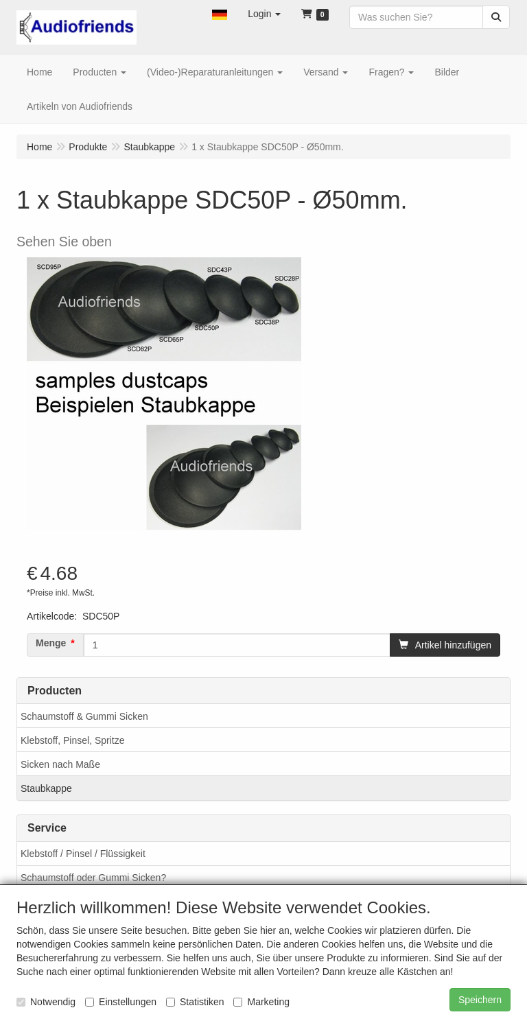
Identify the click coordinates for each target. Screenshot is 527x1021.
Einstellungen (120, 1001)
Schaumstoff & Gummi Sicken (84, 716)
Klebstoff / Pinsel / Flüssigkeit (83, 853)
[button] (219, 13)
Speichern (480, 999)
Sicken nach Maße (60, 764)
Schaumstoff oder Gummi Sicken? (93, 877)
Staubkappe (46, 788)
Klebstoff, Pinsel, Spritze (72, 740)
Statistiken (195, 1001)
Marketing (261, 1001)
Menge (51, 643)
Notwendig (45, 1001)
